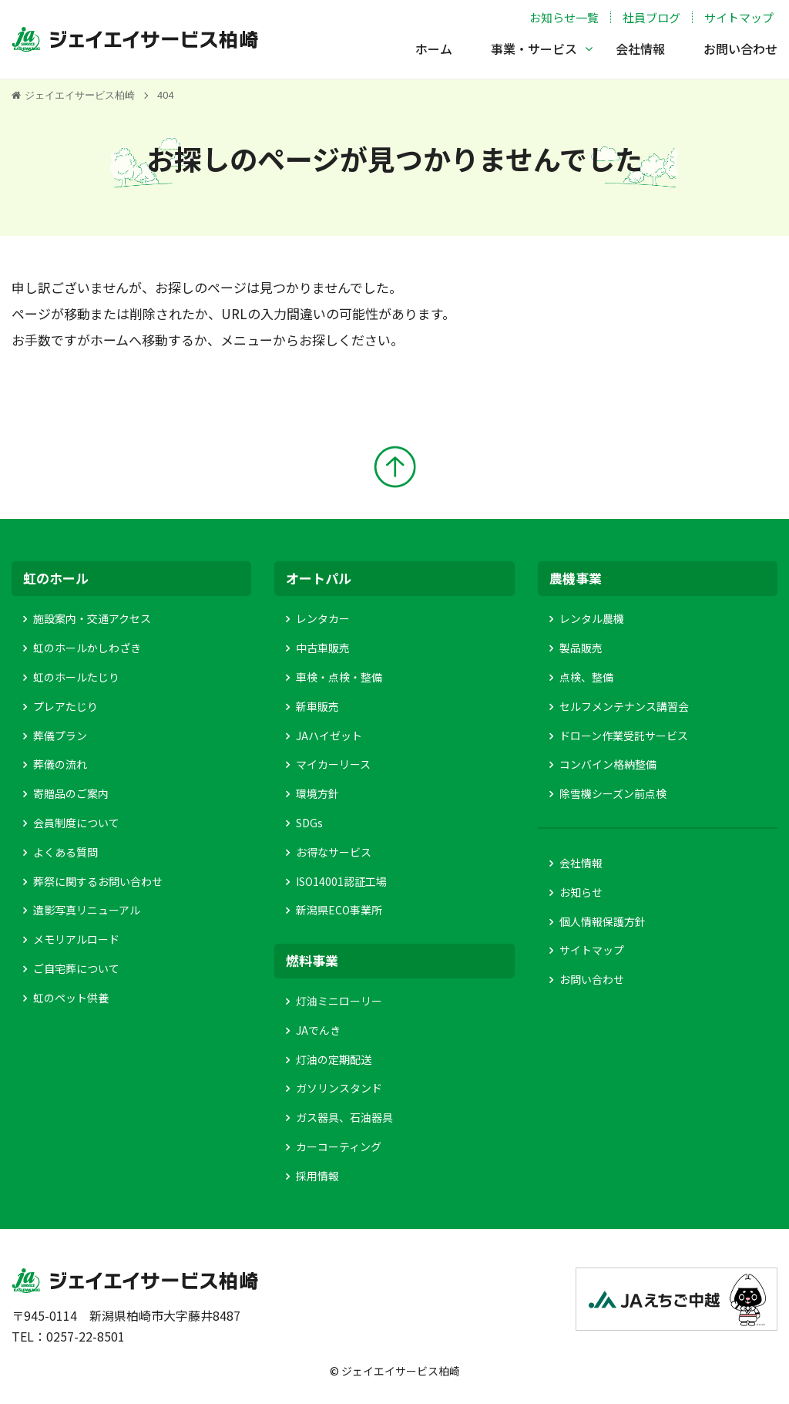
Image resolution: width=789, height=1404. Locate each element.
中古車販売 (323, 647)
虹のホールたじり (76, 677)
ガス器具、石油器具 (344, 1117)
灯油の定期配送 (333, 1059)
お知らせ (581, 892)
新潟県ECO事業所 (339, 909)
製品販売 (581, 647)
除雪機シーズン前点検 (612, 793)
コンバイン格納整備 (607, 764)
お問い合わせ (740, 48)
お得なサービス (333, 852)
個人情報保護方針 (602, 921)
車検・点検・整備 (339, 677)
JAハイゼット (329, 735)
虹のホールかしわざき (87, 647)
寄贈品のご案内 (71, 793)
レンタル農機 (591, 618)
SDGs (309, 822)
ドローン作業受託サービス (623, 735)
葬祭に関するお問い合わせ (98, 881)
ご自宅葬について (76, 968)
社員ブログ (651, 17)
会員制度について (76, 822)
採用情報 (317, 1175)
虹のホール (56, 578)
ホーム (433, 48)
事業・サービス (534, 48)
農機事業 (575, 578)
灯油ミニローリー (339, 1000)
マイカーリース (333, 764)
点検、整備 (586, 677)
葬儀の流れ (60, 764)
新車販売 (317, 706)
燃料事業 (312, 960)
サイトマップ (739, 17)
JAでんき (318, 1030)
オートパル (318, 578)
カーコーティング (338, 1146)
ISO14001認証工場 (341, 881)
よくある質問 (65, 852)
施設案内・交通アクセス (92, 618)
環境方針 (317, 793)
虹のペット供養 (71, 997)
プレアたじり (65, 706)
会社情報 (640, 48)
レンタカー (323, 618)
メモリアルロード (76, 939)
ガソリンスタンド (339, 1088)
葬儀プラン (60, 735)
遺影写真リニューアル (86, 909)
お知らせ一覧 (564, 17)
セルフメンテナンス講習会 (624, 706)
